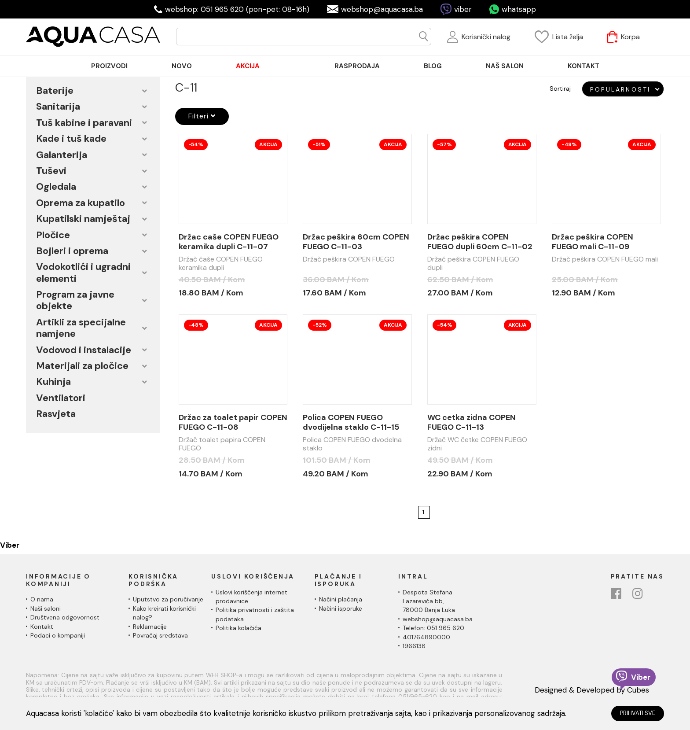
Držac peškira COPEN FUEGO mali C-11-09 (592, 241)
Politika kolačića (238, 628)
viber (463, 9)
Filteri (202, 116)
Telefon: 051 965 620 (433, 628)
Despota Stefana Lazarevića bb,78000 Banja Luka (429, 601)
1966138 (414, 646)
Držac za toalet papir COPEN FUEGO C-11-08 (233, 422)
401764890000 (426, 637)
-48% (569, 144)
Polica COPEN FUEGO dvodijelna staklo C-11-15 (351, 422)
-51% (318, 144)
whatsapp (519, 9)
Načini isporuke (340, 608)
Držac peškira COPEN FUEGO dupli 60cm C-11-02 (479, 241)
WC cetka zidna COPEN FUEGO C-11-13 (471, 422)
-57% (444, 144)
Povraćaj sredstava (160, 635)
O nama (41, 599)
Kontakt (41, 626)
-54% (195, 144)
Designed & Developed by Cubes (592, 690)
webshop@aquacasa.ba (382, 9)
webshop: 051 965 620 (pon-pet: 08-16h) (237, 9)
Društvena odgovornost (64, 617)
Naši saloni (45, 608)
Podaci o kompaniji (57, 635)
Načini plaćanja (340, 599)
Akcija (268, 144)
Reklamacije (150, 626)
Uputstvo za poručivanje (168, 599)
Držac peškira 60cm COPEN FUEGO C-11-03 (356, 241)
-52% (319, 324)
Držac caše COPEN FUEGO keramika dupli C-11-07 (229, 241)
